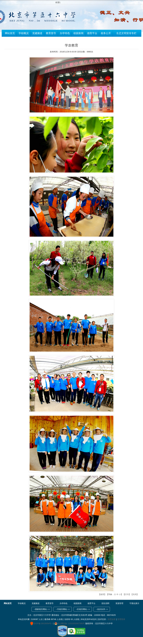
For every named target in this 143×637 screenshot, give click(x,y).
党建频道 (37, 33)
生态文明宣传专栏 (126, 33)
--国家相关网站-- (42, 609)
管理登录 (121, 619)
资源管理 (119, 603)
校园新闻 (78, 33)
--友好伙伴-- (102, 609)
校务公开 (106, 33)
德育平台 (92, 33)
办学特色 (65, 33)
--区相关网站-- (83, 609)
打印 (127, 594)
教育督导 (51, 33)
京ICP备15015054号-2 (41, 623)
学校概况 (24, 33)
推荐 (102, 594)
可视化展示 (134, 603)
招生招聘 (105, 603)
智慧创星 (112, 619)
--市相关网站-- (63, 609)
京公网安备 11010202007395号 (69, 623)
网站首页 (10, 33)
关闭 (135, 594)
